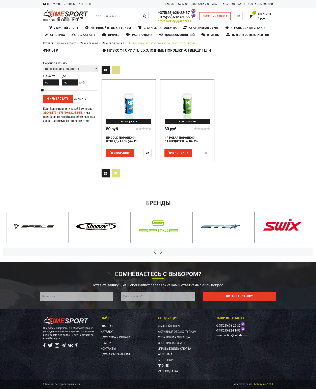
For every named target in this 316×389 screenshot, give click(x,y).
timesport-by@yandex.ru (174, 21)
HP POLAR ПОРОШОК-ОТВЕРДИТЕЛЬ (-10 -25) (181, 139)
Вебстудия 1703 (263, 384)
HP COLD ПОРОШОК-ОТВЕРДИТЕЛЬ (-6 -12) (122, 139)
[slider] (143, 128)
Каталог (48, 43)
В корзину (120, 152)
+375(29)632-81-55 (174, 17)
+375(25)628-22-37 (174, 12)
